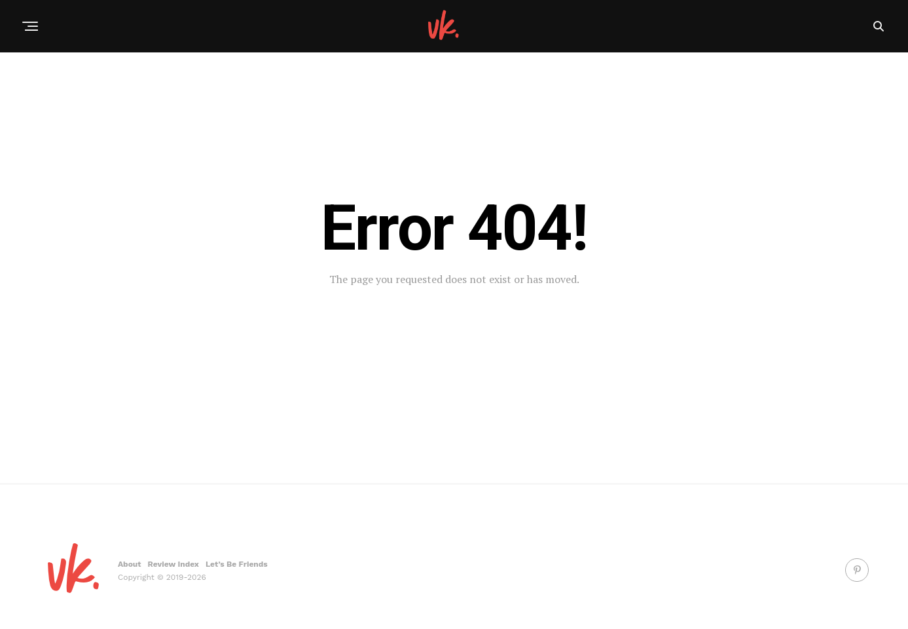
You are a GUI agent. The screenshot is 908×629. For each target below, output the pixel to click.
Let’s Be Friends (237, 564)
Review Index (173, 564)
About (129, 564)
